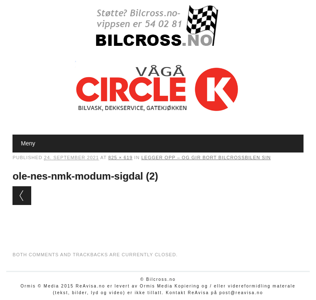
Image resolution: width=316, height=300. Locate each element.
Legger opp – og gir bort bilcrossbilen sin (206, 157)
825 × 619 (120, 157)
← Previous (21, 195)
